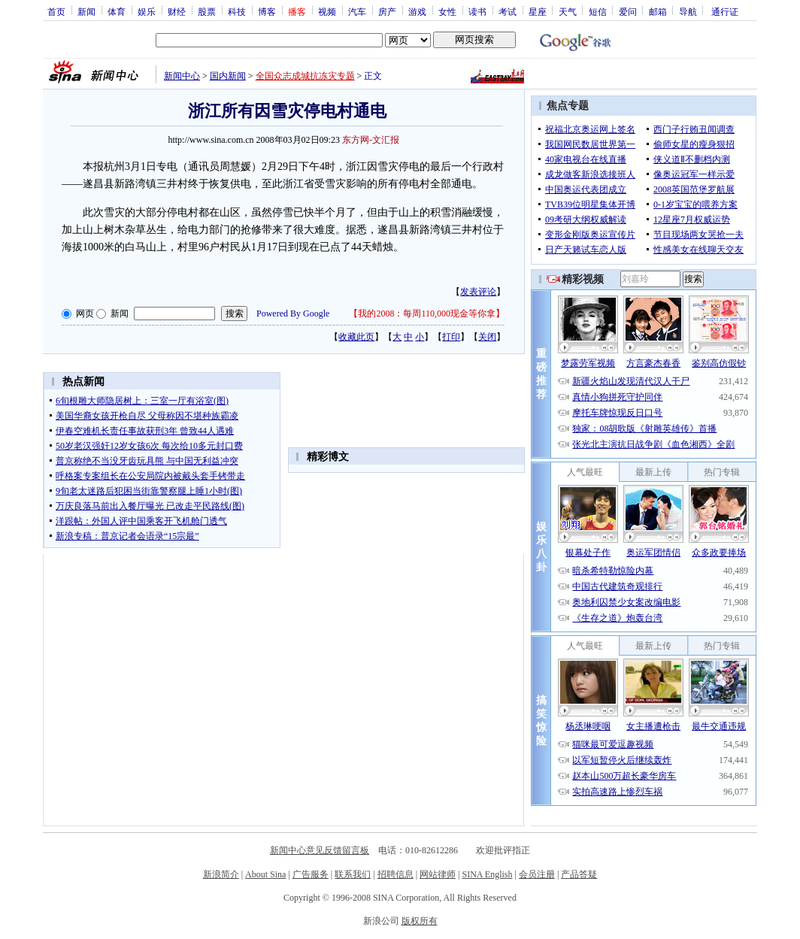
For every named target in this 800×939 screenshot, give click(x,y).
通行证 (724, 11)
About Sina (265, 874)
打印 (451, 337)
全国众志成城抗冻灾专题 (305, 76)
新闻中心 (182, 76)
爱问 (628, 11)
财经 (177, 11)
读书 (477, 11)
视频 (327, 11)
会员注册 (537, 874)
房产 (387, 11)
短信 (598, 11)
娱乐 (147, 11)
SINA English (487, 874)
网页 (85, 313)
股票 (207, 11)
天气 (568, 11)
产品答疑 (579, 874)
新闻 (86, 11)
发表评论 (478, 291)
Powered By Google (292, 313)
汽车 (357, 11)
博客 (267, 11)
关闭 (487, 337)
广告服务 (310, 874)
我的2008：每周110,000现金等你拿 (426, 313)
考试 (507, 11)
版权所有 (420, 921)
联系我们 (353, 874)
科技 (237, 11)
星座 (538, 11)
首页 (56, 11)
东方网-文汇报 (370, 140)
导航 (688, 11)
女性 (447, 11)
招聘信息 (395, 874)
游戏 (417, 11)
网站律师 (438, 874)
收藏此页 (356, 337)
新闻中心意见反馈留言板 (319, 850)
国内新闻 (228, 76)
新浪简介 (221, 874)
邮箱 (658, 11)
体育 (117, 11)
